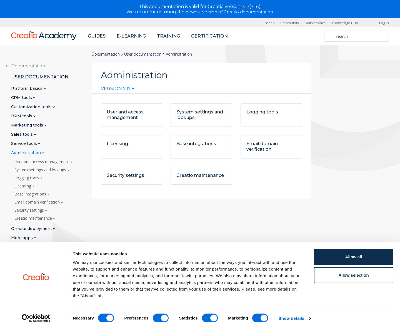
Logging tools (27, 177)
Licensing (23, 186)
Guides (97, 36)
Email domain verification (37, 202)
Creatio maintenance (33, 218)
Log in (384, 22)
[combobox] (117, 89)
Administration (26, 152)
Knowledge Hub (344, 22)
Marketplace (315, 22)
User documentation (142, 54)
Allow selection (353, 268)
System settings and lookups (40, 169)
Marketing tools (27, 125)
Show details (291, 311)
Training (168, 36)
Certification (209, 36)
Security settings (29, 210)
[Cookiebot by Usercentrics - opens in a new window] (36, 311)
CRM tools (22, 97)
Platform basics (27, 88)
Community (289, 22)
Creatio (268, 22)
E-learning (131, 36)
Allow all (353, 249)
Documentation (106, 54)
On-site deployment (32, 228)
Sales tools (22, 134)
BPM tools (22, 116)
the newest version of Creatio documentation (225, 11)
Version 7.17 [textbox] (116, 88)
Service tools (24, 143)
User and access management (42, 161)
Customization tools (31, 107)
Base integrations (30, 194)
